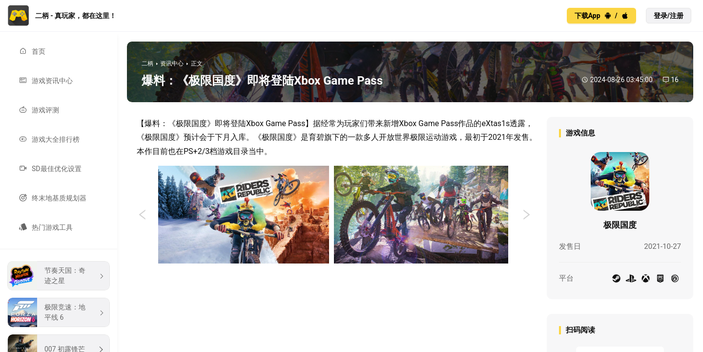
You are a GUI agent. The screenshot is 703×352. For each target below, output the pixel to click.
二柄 (147, 63)
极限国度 (620, 225)
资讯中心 (172, 63)
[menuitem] (58, 51)
